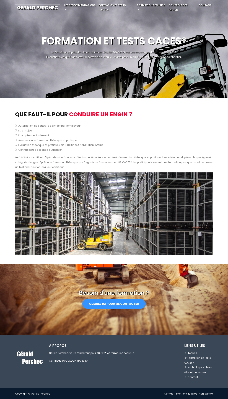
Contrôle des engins (178, 7)
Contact (205, 5)
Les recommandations (80, 5)
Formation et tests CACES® (112, 7)
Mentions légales (186, 393)
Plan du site (206, 393)
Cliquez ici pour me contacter (114, 304)
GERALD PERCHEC (37, 7)
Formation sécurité (151, 5)
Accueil (192, 353)
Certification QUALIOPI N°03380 (68, 360)
